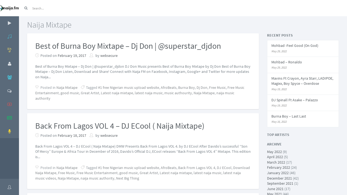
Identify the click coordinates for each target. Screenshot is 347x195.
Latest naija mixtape (117, 92)
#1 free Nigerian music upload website (128, 87)
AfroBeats (168, 87)
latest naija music (149, 92)
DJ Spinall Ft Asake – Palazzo (294, 100)
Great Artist (90, 92)
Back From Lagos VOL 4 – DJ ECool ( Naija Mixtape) (119, 126)
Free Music (217, 87)
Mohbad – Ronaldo (286, 62)
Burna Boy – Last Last (288, 116)
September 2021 (280, 183)
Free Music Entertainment (97, 172)
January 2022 (278, 172)
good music (69, 92)
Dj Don (202, 87)
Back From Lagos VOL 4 (196, 167)
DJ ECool (224, 167)
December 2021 (279, 178)
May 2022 (274, 151)
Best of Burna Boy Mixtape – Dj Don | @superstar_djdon (128, 46)
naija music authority (97, 178)
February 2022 (278, 167)
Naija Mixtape (67, 87)
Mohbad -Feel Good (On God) (294, 45)
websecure (109, 55)
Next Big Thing (127, 178)
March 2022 (276, 162)
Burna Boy (186, 87)
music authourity (178, 92)
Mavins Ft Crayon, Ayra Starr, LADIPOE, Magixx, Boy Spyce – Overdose (302, 81)
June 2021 (275, 188)
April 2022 (275, 156)
